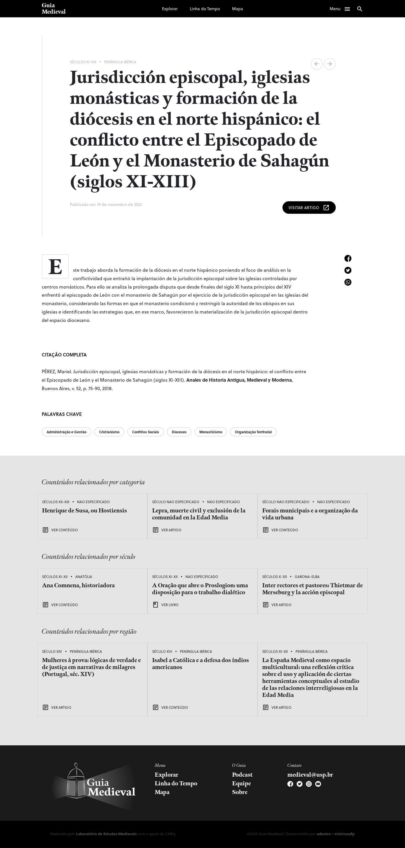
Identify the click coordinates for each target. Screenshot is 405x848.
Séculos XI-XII (55, 576)
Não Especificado (93, 501)
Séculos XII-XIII (55, 501)
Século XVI (162, 651)
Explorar (170, 9)
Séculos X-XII (274, 576)
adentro (324, 833)
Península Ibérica (120, 61)
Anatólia (83, 576)
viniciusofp (345, 833)
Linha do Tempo (205, 9)
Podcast (242, 774)
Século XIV (52, 651)
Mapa (237, 9)
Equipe (241, 783)
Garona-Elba (307, 576)
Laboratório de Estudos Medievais (106, 833)
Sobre (239, 792)
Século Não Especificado (175, 501)
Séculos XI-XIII (83, 61)
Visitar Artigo (309, 207)
